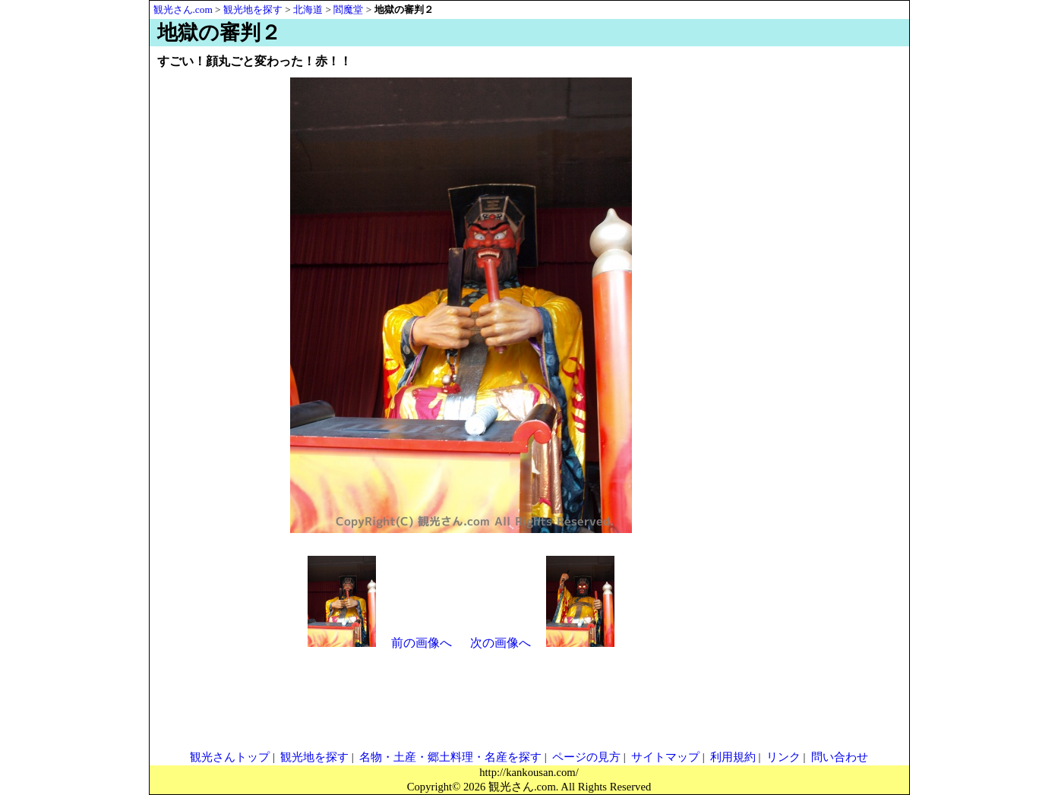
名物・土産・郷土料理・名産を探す (450, 757)
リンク (783, 757)
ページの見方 (586, 757)
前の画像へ (421, 642)
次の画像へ (500, 642)
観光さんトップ (230, 757)
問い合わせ (839, 757)
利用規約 (733, 757)
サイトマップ (665, 757)
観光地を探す (314, 757)
